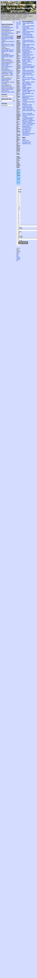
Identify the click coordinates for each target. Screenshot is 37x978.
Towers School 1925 (27, 70)
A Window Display (27, 34)
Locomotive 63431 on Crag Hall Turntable (28, 118)
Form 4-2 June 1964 (27, 77)
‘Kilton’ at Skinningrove (28, 123)
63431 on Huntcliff (27, 113)
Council (9, 14)
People (30, 16)
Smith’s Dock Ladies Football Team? (27, 55)
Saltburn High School (7, 89)
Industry (13, 16)
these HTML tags (18, 219)
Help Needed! (26, 50)
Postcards (8, 17)
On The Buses (20, 23)
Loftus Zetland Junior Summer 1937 (28, 32)
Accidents (3, 14)
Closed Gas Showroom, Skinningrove (7, 33)
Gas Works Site (26, 129)
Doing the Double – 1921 (28, 49)
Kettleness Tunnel (27, 104)
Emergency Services (22, 14)
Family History (15, 19)
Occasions (19, 16)
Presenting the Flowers (7, 30)
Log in (24, 139)
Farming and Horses (5, 16)
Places (2, 17)
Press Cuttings (15, 17)
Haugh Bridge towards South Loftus (28, 45)
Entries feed (25, 140)
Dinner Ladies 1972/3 (28, 47)
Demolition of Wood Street (6, 67)
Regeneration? (26, 126)
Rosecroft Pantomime (7, 27)
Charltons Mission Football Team (27, 52)
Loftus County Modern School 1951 (28, 26)
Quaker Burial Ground (28, 71)
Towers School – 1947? (28, 57)
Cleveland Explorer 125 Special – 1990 (28, 91)
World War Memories (6, 19)
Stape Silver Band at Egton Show (27, 96)
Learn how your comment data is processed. (18, 259)
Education (14, 14)
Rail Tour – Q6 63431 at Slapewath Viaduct (28, 121)
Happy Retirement (27, 73)
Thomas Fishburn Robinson (27, 62)
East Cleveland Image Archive (18, 4)
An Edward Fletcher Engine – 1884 (27, 59)
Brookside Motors (27, 127)
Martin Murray (5, 44)
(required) (20, 230)
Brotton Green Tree (6, 86)
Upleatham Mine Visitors (7, 92)
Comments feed (26, 142)
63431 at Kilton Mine (27, 109)
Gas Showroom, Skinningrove (26, 131)
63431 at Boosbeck (27, 107)
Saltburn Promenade (6, 61)
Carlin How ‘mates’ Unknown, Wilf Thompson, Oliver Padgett (7, 38)
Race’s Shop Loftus (27, 36)
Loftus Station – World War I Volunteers (28, 82)
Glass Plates (23, 17)
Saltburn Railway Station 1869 (6, 64)
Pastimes (25, 16)
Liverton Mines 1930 (27, 40)
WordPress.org (26, 143)
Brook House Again (27, 124)
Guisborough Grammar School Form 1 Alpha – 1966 (7, 51)
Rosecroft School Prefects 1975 (6, 80)
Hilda (12, 44)
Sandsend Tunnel (27, 106)
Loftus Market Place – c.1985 (7, 73)
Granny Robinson (27, 64)
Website (20, 242)
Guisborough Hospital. (17, 26)
